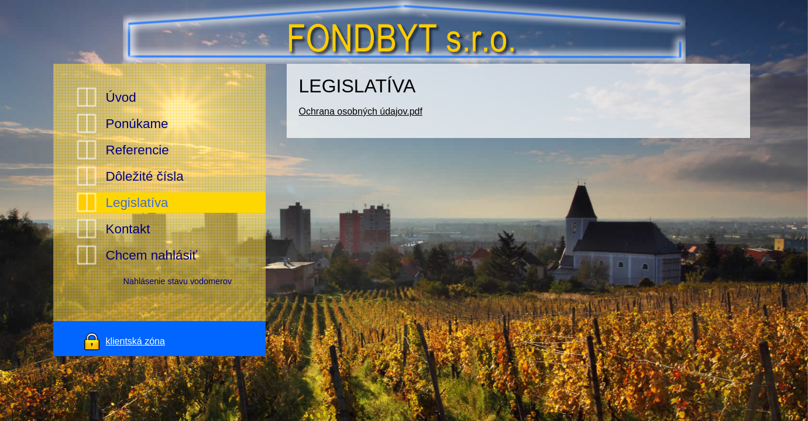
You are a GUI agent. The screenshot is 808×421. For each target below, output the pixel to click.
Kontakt (128, 229)
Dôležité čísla (145, 176)
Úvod (121, 97)
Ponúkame (137, 123)
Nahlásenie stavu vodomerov (177, 281)
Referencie (137, 150)
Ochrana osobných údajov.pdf (360, 111)
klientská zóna (135, 341)
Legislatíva (137, 202)
